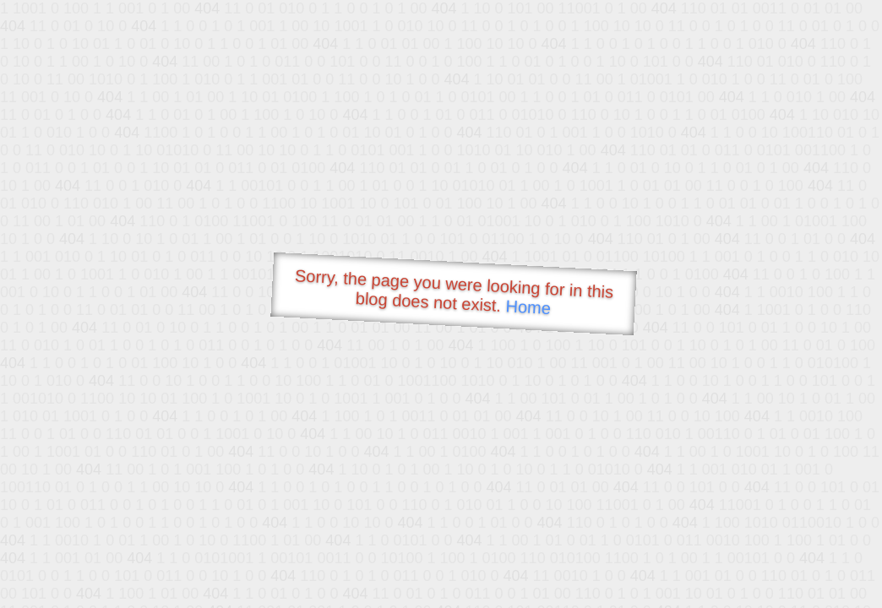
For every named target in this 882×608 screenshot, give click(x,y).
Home (528, 307)
